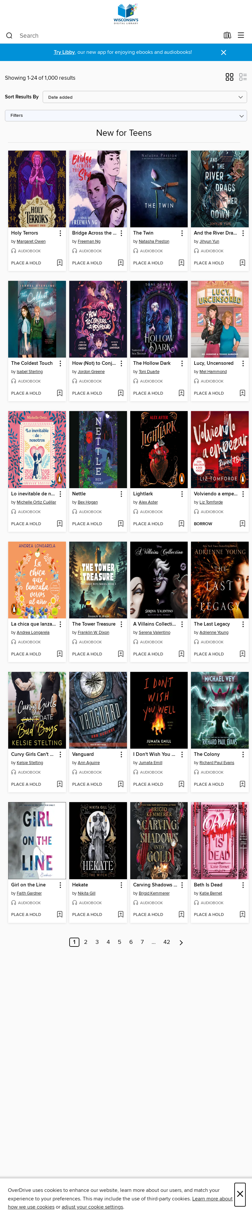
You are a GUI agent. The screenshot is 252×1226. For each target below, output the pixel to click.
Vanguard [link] (83, 755)
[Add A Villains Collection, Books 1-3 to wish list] (181, 654)
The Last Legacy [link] (212, 624)
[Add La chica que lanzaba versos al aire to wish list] (59, 654)
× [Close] (240, 1194)
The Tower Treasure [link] (94, 624)
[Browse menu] (241, 35)
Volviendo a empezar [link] (217, 494)
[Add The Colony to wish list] (242, 784)
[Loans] (227, 37)
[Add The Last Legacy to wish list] (242, 654)
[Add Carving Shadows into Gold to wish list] (181, 915)
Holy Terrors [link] (24, 233)
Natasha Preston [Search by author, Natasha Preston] (154, 241)
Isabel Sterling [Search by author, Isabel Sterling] (30, 371)
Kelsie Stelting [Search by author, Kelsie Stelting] (30, 762)
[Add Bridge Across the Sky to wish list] (120, 263)
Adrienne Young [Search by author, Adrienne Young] (214, 632)
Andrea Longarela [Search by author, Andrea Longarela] (33, 632)
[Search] (9, 36)
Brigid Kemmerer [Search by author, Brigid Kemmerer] (154, 893)
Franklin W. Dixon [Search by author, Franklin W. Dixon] (93, 632)
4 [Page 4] (108, 942)
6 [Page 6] (131, 942)
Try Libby (64, 52)
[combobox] (113, 36)
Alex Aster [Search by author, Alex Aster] (148, 502)
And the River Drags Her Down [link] (217, 233)
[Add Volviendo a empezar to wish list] (242, 524)
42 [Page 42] (166, 942)
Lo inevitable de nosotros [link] (34, 494)
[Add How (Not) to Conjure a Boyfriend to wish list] (120, 393)
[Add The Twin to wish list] (181, 263)
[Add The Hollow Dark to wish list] (181, 393)
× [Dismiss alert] (223, 53)
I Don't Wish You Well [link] (156, 755)
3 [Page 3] (97, 942)
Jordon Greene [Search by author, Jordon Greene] (91, 371)
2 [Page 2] (86, 942)
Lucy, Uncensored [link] (214, 363)
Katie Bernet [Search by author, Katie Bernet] (211, 893)
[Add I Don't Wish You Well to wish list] (181, 784)
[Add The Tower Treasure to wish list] (120, 654)
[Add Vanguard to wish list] (120, 784)
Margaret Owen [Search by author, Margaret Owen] (31, 241)
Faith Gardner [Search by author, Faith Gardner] (29, 893)
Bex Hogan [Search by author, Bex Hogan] (88, 502)
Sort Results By (22, 97)
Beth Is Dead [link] (208, 885)
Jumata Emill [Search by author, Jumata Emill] (150, 762)
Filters (16, 115)
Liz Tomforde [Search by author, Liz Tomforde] (211, 502)
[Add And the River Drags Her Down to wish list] (242, 263)
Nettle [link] (79, 494)
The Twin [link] (143, 233)
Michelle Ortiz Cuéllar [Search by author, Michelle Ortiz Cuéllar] (36, 502)
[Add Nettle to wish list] (120, 524)
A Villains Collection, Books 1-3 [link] (156, 624)
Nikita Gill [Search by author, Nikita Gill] (86, 893)
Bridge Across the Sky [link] (95, 233)
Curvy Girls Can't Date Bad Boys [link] (34, 755)
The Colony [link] (207, 755)
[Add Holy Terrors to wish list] (59, 263)
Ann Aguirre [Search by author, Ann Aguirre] (89, 762)
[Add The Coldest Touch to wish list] (59, 393)
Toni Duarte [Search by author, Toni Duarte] (149, 371)
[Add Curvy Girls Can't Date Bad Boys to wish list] (59, 784)
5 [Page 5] (119, 942)
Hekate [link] (80, 885)
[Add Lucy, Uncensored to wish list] (242, 393)
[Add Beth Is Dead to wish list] (242, 915)
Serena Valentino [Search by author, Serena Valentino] (154, 632)
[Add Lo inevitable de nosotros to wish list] (59, 524)
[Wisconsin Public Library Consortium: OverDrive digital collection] (126, 14)
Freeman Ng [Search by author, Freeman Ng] (89, 241)
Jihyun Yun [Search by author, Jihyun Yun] (209, 241)
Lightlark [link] (143, 494)
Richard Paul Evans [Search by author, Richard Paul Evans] (217, 762)
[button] (229, 79)
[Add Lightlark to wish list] (181, 524)
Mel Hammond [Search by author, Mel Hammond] (213, 371)
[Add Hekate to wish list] (120, 915)
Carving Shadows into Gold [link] (156, 885)
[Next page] (181, 942)
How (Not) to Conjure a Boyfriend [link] (95, 363)
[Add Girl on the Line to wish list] (59, 915)
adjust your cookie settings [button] (92, 1207)
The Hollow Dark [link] (152, 363)
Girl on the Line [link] (28, 885)
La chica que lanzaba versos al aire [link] (34, 624)
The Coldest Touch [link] (32, 363)
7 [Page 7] (142, 942)
